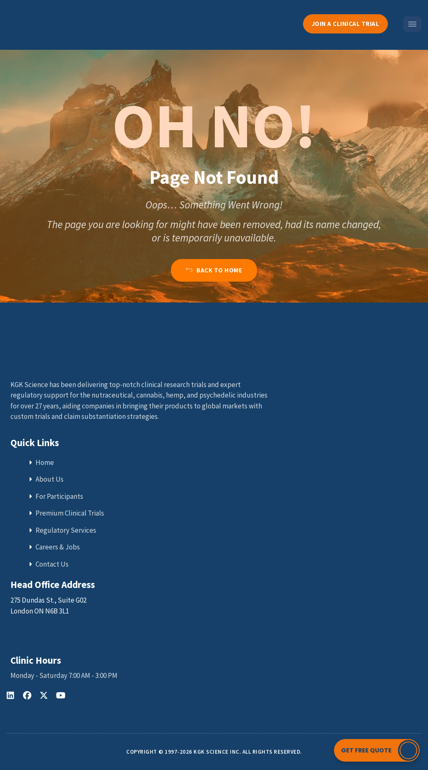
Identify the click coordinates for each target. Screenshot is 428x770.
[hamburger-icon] (412, 24)
